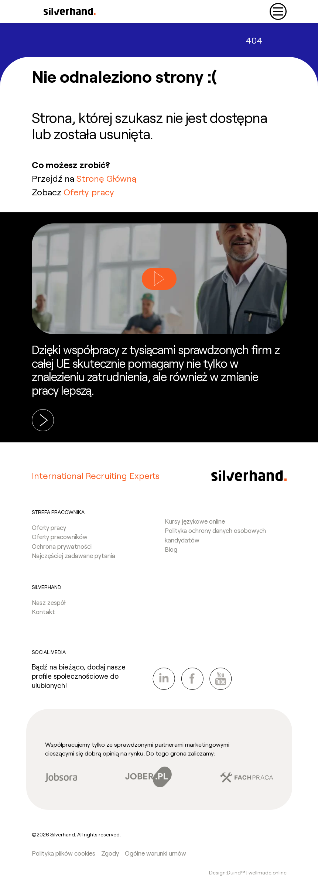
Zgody (110, 853)
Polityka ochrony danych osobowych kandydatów (215, 535)
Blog (171, 549)
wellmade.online (268, 872)
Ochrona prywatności (62, 546)
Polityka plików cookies (63, 853)
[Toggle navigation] (278, 11)
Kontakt (43, 611)
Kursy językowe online (195, 521)
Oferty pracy (89, 191)
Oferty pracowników (60, 536)
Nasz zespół (48, 602)
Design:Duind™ (227, 872)
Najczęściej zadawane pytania (73, 555)
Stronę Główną (106, 178)
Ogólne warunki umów (155, 853)
